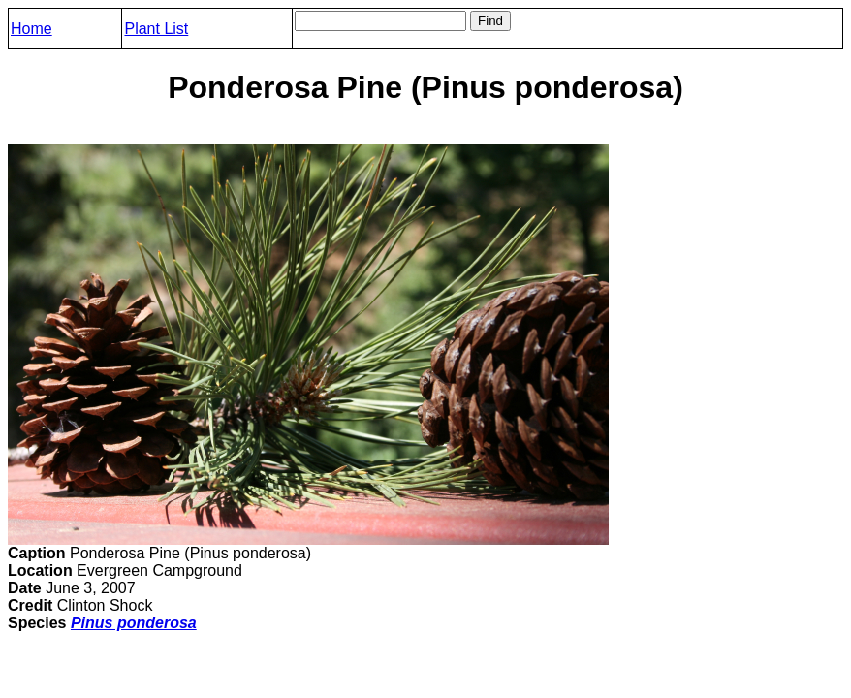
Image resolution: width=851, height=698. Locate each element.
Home (31, 28)
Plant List (156, 28)
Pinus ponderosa (134, 623)
